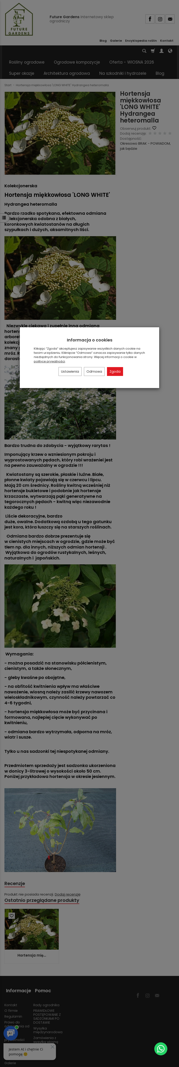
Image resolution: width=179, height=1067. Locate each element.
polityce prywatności (49, 361)
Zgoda (115, 371)
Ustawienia (70, 371)
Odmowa (94, 371)
